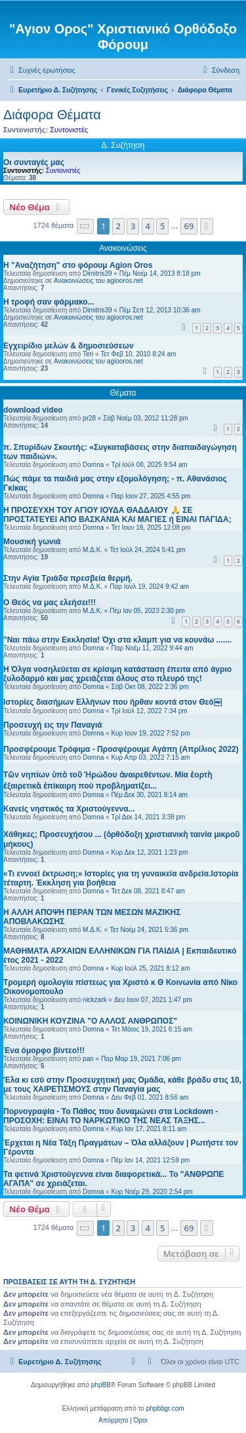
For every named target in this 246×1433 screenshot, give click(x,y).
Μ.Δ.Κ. (92, 549)
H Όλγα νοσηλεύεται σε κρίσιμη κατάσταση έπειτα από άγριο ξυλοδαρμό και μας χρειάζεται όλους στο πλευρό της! (117, 674)
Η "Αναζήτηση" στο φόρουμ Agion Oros (77, 265)
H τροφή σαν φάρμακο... (48, 302)
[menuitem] (41, 70)
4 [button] (148, 226)
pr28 (89, 418)
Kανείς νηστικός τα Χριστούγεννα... (69, 808)
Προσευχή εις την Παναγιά (52, 725)
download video (33, 410)
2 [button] (118, 226)
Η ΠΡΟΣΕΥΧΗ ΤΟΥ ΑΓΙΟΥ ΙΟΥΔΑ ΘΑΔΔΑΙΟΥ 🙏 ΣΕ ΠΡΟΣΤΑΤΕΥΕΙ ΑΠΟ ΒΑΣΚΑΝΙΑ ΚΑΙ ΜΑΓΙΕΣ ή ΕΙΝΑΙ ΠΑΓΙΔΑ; (117, 515)
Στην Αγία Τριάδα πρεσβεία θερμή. (68, 578)
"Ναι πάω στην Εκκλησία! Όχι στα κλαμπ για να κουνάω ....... (117, 639)
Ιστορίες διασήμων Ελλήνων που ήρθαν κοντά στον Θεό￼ (112, 702)
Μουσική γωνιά (31, 541)
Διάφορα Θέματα (52, 114)
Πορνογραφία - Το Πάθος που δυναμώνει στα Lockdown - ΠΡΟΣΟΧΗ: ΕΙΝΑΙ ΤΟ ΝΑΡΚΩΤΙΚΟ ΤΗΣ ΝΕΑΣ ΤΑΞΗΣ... (110, 1116)
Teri (88, 354)
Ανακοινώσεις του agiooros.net (98, 280)
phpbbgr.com (165, 1408)
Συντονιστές (69, 130)
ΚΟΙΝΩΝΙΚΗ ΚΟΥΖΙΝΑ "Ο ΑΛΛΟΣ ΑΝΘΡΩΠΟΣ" (90, 1021)
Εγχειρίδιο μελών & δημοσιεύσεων (68, 345)
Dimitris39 (97, 273)
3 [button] (133, 226)
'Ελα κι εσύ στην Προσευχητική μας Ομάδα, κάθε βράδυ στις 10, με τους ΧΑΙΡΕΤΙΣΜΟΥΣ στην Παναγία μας (122, 1084)
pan (88, 1058)
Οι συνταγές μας (33, 162)
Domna (93, 464)
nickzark (95, 999)
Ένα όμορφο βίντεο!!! (44, 1050)
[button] (85, 226)
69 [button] (189, 226)
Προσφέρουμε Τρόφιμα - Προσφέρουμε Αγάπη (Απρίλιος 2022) (121, 749)
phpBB (101, 1384)
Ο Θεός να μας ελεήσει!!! (49, 602)
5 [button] (162, 226)
